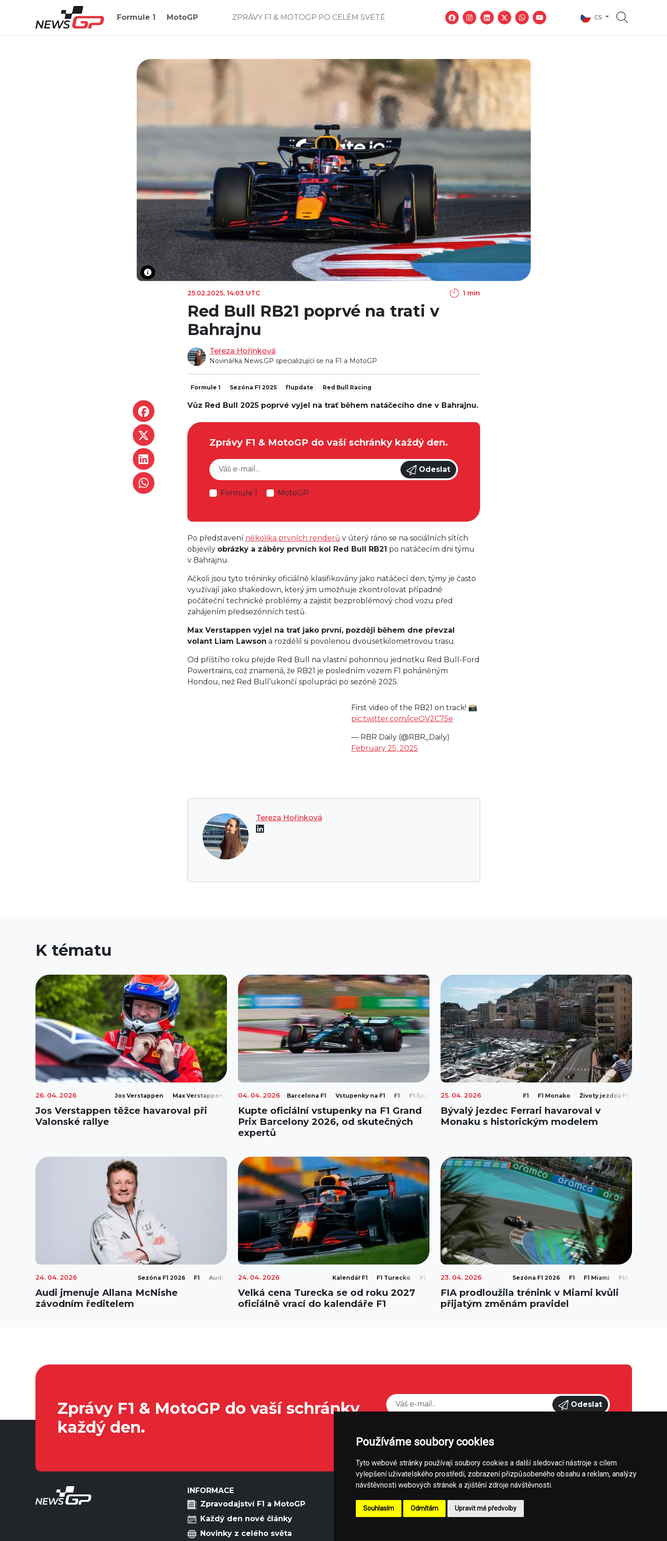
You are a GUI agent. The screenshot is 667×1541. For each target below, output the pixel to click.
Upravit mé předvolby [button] (485, 1508)
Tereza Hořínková (242, 351)
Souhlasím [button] (378, 1508)
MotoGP (182, 17)
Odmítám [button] (424, 1508)
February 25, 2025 (384, 748)
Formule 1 (136, 17)
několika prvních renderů (292, 538)
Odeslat (428, 470)
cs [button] (591, 17)
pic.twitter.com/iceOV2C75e (402, 718)
